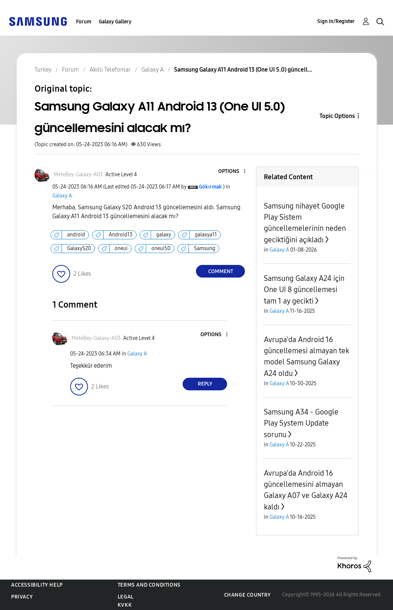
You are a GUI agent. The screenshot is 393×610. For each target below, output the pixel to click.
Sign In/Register (336, 21)
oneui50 (160, 248)
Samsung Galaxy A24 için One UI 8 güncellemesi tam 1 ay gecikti (304, 289)
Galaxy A (62, 196)
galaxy (163, 235)
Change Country (247, 595)
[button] (232, 171)
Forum (83, 22)
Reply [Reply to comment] (205, 384)
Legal (126, 597)
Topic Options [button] (337, 115)
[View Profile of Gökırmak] (210, 187)
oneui (121, 248)
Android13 (120, 235)
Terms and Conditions (149, 585)
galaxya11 (206, 235)
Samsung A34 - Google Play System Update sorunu (301, 423)
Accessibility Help (37, 585)
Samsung (204, 248)
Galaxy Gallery (115, 22)
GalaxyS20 (79, 248)
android (76, 235)
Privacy (22, 597)
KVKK (125, 605)
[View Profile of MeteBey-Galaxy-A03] (78, 174)
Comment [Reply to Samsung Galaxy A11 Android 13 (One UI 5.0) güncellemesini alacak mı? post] (220, 271)
